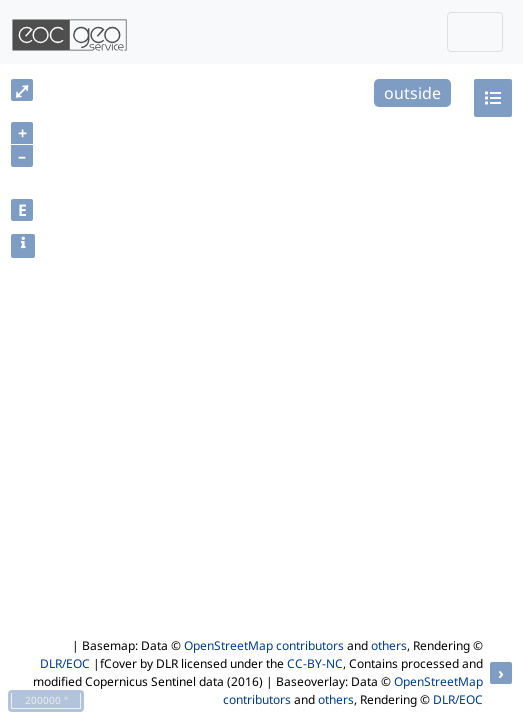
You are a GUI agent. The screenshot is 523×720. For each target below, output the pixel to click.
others (389, 645)
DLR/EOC (65, 663)
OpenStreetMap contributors (264, 645)
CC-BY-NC (315, 663)
